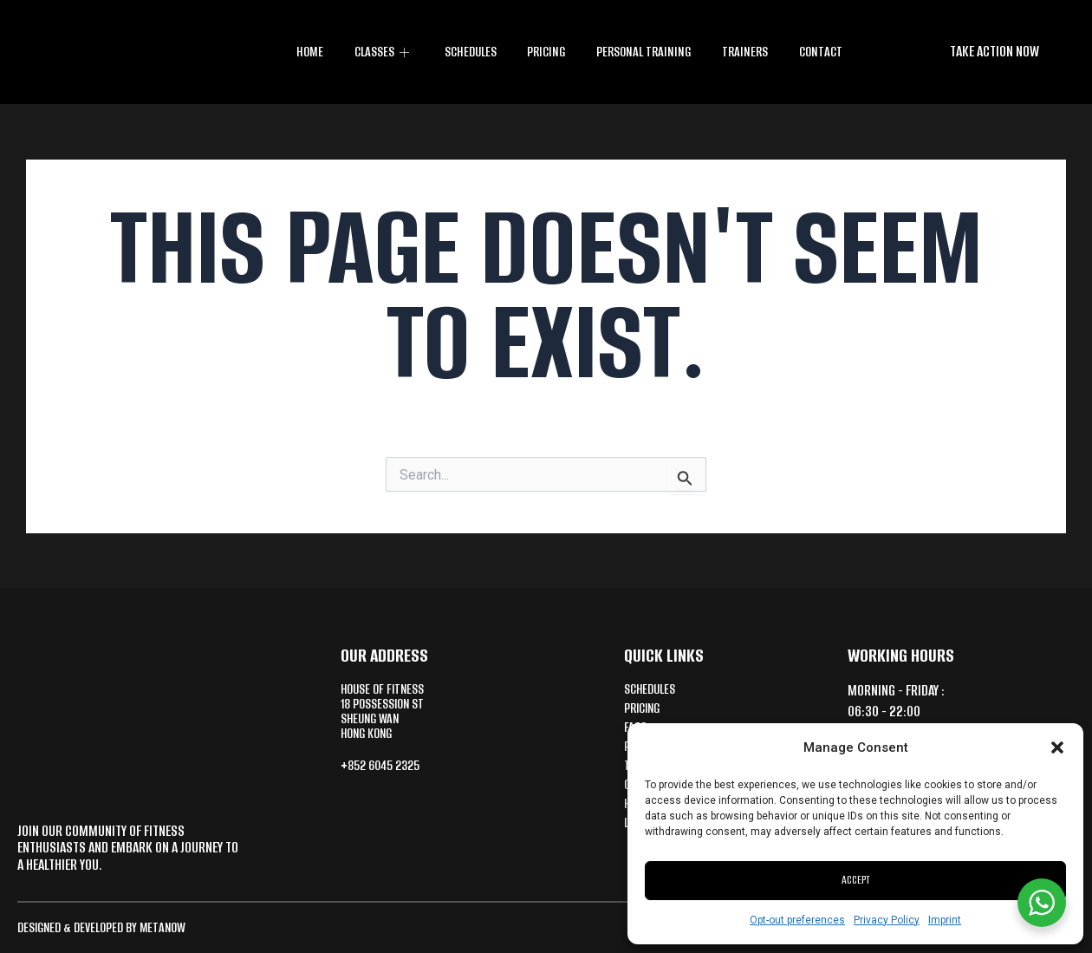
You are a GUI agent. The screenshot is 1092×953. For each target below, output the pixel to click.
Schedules (470, 52)
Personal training (643, 52)
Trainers (743, 52)
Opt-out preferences (797, 920)
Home (312, 52)
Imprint (944, 920)
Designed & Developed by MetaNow (109, 927)
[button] (1057, 747)
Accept (856, 879)
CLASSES (384, 52)
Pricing (546, 52)
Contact (817, 52)
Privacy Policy (887, 920)
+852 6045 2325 (386, 772)
